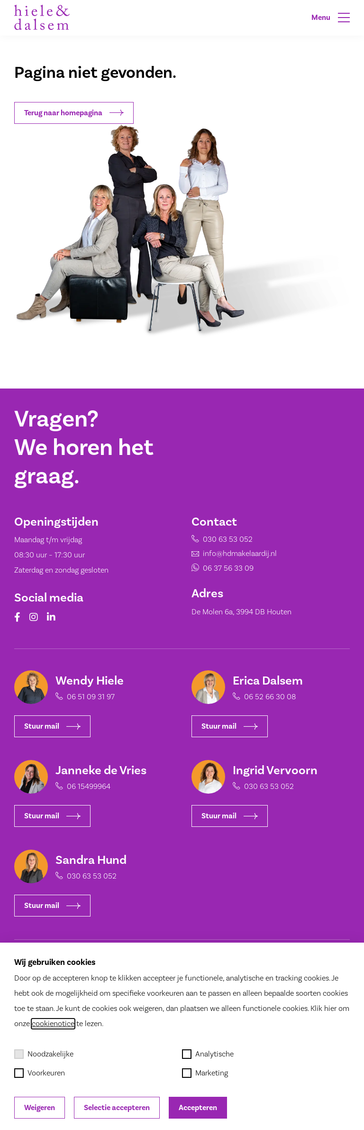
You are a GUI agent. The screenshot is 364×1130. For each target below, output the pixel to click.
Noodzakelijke (43, 1054)
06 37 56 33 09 (215, 569)
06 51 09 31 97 (85, 697)
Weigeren (39, 1107)
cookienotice (53, 1023)
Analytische (208, 1054)
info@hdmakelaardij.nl (225, 557)
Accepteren (198, 1107)
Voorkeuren (39, 1073)
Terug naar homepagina (74, 113)
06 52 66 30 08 (264, 697)
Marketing (205, 1073)
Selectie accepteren (117, 1107)
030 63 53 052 (215, 545)
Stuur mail (46, 726)
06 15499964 (82, 786)
